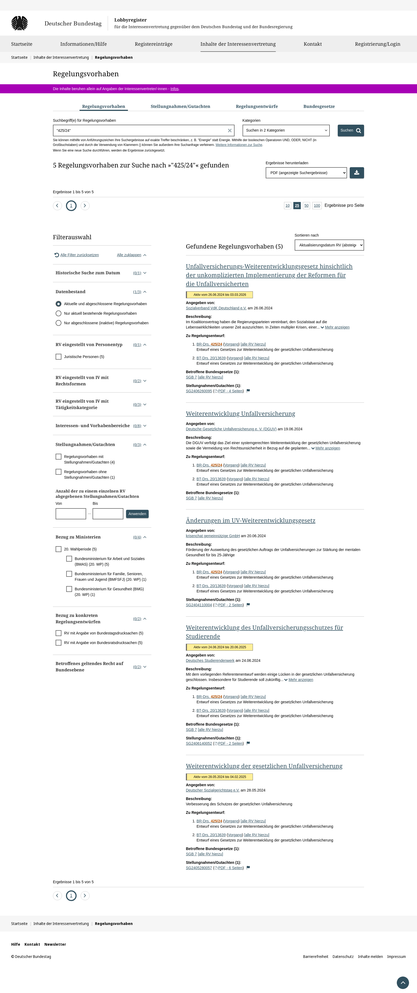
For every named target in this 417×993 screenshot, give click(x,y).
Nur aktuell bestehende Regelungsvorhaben (100, 313)
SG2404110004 (199, 605)
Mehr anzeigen (334, 327)
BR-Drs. (209, 344)
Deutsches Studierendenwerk (210, 660)
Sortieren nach (307, 235)
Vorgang (231, 344)
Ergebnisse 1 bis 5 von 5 (73, 192)
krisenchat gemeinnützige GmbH (213, 536)
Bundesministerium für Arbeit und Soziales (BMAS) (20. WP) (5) (110, 561)
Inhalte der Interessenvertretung (238, 44)
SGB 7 (191, 377)
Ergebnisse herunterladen (287, 163)
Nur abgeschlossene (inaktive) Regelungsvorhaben (106, 323)
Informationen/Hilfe (83, 46)
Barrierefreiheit (315, 956)
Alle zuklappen (133, 255)
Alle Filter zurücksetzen (76, 255)
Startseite (21, 46)
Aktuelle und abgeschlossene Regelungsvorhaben (105, 304)
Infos (174, 89)
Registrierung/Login (378, 46)
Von (59, 503)
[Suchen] (351, 130)
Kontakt (313, 46)
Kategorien (252, 120)
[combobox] (286, 130)
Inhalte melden (370, 956)
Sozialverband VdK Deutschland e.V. (216, 308)
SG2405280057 (199, 868)
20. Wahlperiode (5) (80, 549)
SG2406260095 (199, 391)
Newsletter (55, 944)
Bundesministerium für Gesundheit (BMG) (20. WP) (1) (109, 592)
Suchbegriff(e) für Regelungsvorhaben (84, 120)
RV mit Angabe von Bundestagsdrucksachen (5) (103, 633)
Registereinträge (154, 46)
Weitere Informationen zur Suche (239, 145)
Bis (95, 503)
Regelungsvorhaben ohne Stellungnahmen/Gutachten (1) (89, 474)
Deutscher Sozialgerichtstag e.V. (213, 790)
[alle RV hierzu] (253, 344)
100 (318, 206)
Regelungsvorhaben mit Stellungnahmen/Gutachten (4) (89, 459)
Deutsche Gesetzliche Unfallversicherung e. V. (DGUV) (231, 429)
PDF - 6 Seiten (228, 868)
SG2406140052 (199, 743)
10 (288, 206)
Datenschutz (343, 956)
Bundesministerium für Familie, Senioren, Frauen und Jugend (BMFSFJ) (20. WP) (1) (110, 577)
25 (298, 206)
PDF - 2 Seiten (228, 605)
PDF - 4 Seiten (228, 391)
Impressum (396, 956)
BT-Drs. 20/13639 (211, 358)
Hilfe (15, 944)
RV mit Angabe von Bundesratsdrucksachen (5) (103, 643)
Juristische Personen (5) (84, 357)
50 (307, 206)
